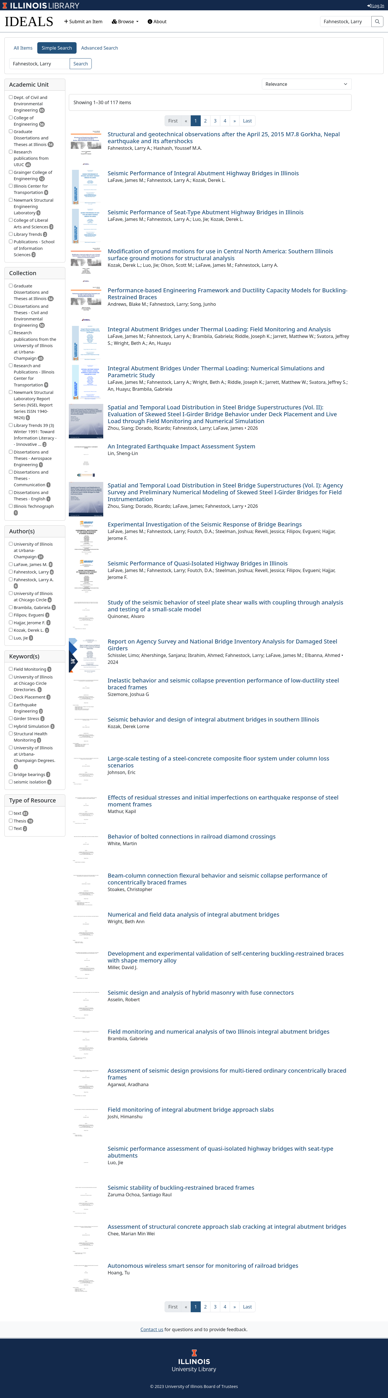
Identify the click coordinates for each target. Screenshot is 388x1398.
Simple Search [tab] (57, 48)
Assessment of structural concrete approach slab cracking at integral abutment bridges (227, 1226)
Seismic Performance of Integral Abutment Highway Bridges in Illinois (203, 173)
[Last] (247, 120)
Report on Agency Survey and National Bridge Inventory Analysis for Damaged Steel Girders (223, 644)
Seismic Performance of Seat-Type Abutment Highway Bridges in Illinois (206, 212)
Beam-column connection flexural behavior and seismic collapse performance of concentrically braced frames (217, 879)
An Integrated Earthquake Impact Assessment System (182, 446)
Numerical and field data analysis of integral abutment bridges (194, 914)
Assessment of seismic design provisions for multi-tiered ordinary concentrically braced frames (227, 1074)
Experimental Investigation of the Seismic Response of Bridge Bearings (205, 524)
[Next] (234, 120)
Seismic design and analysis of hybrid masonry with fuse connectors (201, 992)
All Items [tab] (23, 48)
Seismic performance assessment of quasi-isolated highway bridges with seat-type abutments (221, 1152)
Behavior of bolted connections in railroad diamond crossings (192, 836)
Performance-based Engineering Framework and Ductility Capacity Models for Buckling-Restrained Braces (228, 293)
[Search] (346, 21)
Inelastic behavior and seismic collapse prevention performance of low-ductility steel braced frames (223, 683)
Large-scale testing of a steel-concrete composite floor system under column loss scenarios (218, 762)
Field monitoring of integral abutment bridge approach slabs (191, 1109)
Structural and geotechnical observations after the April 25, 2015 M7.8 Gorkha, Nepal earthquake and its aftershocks (224, 137)
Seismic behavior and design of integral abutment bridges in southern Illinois (213, 719)
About (157, 21)
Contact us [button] (152, 1329)
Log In (375, 5)
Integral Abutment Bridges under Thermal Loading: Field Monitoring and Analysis (219, 329)
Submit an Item (83, 21)
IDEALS (29, 21)
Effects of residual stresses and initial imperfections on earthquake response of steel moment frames (223, 801)
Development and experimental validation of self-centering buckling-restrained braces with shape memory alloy (226, 957)
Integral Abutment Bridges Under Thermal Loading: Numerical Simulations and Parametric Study (216, 371)
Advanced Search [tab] (99, 48)
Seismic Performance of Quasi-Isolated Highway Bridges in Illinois (198, 563)
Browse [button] (123, 21)
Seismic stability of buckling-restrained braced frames (181, 1187)
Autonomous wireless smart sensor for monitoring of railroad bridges (203, 1265)
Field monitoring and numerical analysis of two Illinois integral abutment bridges (218, 1031)
